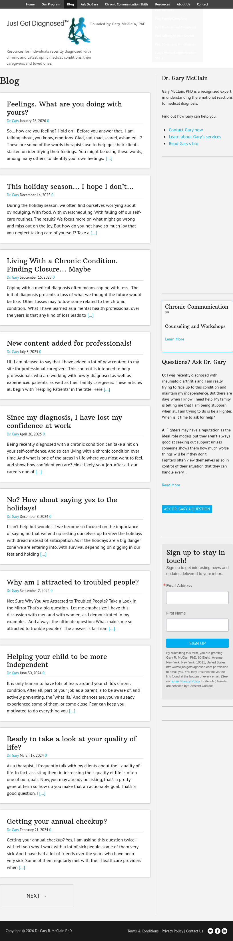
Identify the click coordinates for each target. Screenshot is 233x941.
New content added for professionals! (69, 343)
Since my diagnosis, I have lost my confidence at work (64, 421)
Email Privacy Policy (186, 681)
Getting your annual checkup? (57, 821)
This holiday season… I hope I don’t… (70, 186)
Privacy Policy (172, 931)
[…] (109, 158)
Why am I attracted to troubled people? (73, 582)
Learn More (174, 339)
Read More (171, 485)
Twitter (210, 931)
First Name (176, 613)
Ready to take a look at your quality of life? (71, 742)
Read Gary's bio (183, 143)
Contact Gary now (186, 129)
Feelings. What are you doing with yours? (64, 108)
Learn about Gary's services (195, 136)
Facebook (217, 931)
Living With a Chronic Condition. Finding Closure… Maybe (64, 264)
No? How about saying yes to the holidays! (62, 503)
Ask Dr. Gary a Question (187, 509)
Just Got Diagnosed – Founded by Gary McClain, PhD (74, 28)
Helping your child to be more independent (57, 660)
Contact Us (194, 931)
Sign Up (197, 643)
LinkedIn (224, 931)
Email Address (179, 586)
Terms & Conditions (142, 931)
